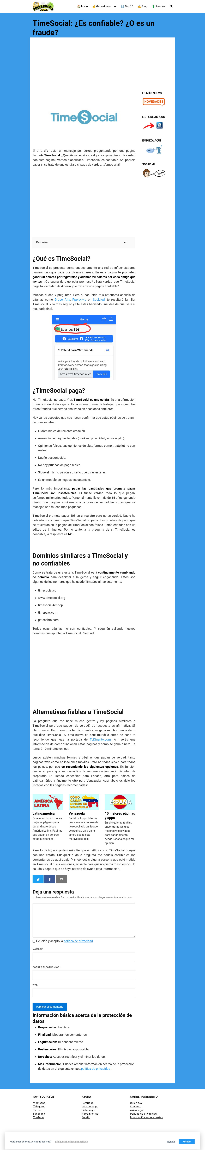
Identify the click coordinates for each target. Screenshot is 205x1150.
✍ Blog (142, 6)
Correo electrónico (47, 967)
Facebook (39, 1113)
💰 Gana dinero (101, 6)
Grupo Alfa (62, 299)
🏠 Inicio (82, 6)
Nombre (39, 949)
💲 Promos (158, 6)
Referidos (87, 1103)
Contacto (135, 1106)
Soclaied (99, 299)
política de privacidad (78, 941)
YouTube (38, 1117)
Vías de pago (90, 1106)
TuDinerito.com (100, 739)
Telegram (39, 1106)
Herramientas (90, 1113)
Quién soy (136, 1103)
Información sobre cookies (146, 1117)
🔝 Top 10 (127, 6)
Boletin (86, 1117)
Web (35, 985)
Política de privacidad (143, 1113)
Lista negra (88, 1110)
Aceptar (187, 1141)
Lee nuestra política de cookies (71, 1141)
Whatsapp (39, 1103)
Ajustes (171, 1141)
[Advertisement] (102, 66)
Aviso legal (136, 1110)
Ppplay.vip (79, 299)
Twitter (37, 1110)
